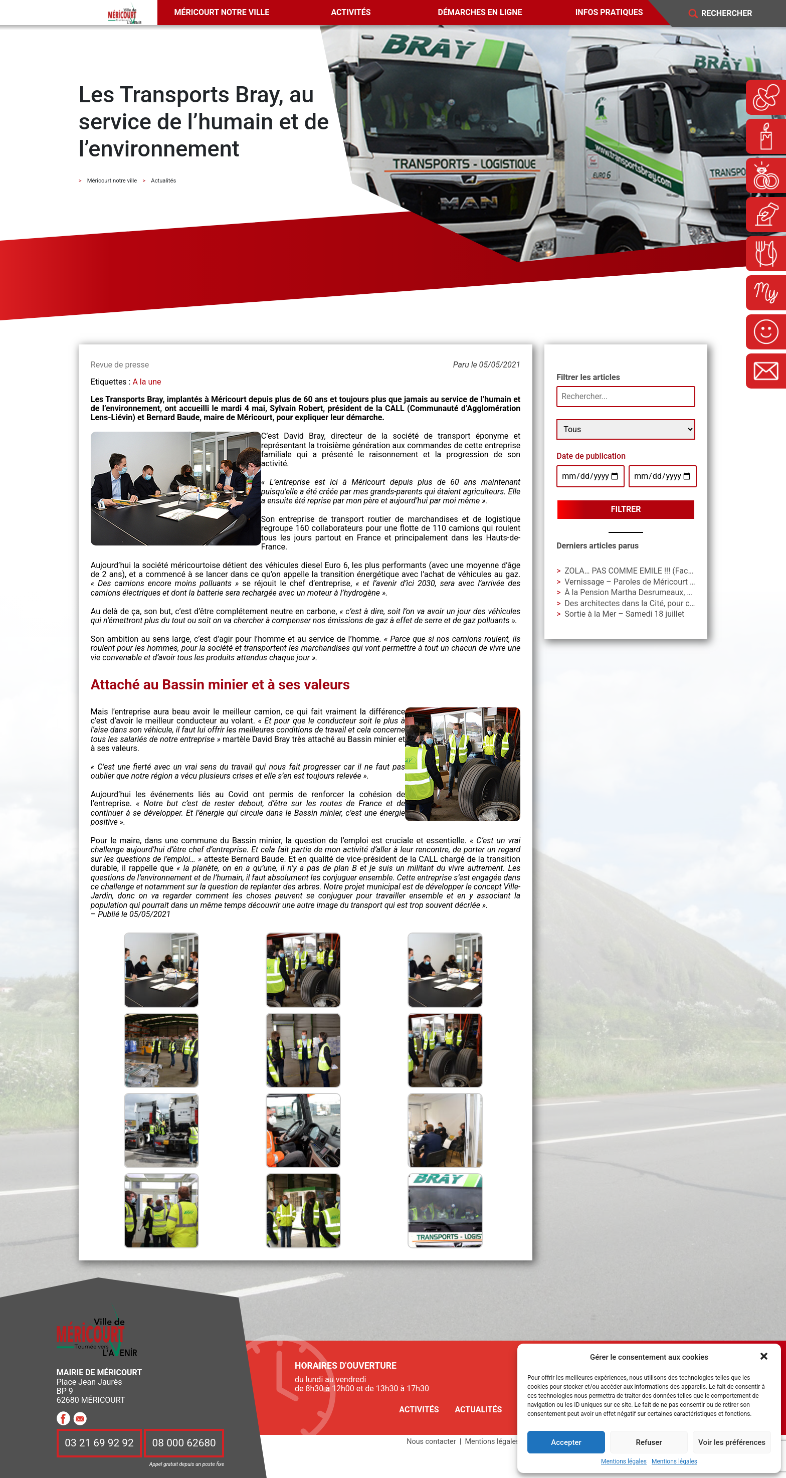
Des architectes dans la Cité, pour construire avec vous (661, 603)
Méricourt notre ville (222, 12)
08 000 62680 (184, 1443)
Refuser (649, 1442)
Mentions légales (624, 1461)
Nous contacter (431, 1441)
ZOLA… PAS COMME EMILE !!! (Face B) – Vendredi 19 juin (666, 571)
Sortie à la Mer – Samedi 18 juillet (624, 614)
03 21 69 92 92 (99, 1443)
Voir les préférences (731, 1442)
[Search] (734, 14)
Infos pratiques (609, 12)
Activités (350, 12)
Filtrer (626, 509)
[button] (765, 1357)
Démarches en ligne (480, 12)
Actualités (478, 1409)
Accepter (566, 1442)
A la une (146, 382)
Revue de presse (120, 365)
